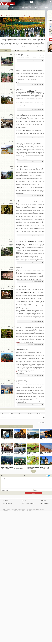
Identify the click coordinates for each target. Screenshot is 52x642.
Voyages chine (6, 11)
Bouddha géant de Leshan (23, 70)
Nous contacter (5, 499)
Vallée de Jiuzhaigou (19, 168)
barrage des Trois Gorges (20, 390)
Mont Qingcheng (31, 240)
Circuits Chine (3, 7)
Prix (28, 49)
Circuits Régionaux (12, 7)
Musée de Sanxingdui (20, 250)
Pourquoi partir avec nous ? (7, 502)
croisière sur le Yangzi (25, 309)
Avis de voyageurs (6, 503)
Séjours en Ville (21, 7)
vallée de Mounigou (36, 121)
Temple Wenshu (41, 206)
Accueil (2, 11)
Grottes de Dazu (38, 267)
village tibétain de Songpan (21, 129)
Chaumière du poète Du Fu (21, 216)
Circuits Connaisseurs (13, 11)
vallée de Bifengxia (30, 89)
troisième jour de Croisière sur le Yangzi (32, 349)
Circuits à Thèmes (28, 7)
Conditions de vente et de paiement (28, 502)
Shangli (30, 102)
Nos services (24, 499)
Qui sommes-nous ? (6, 500)
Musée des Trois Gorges (29, 291)
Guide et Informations (38, 7)
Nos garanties (24, 500)
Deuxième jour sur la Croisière (23, 327)
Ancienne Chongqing (40, 286)
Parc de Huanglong (41, 143)
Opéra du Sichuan (27, 225)
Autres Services (47, 7)
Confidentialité (24, 503)
